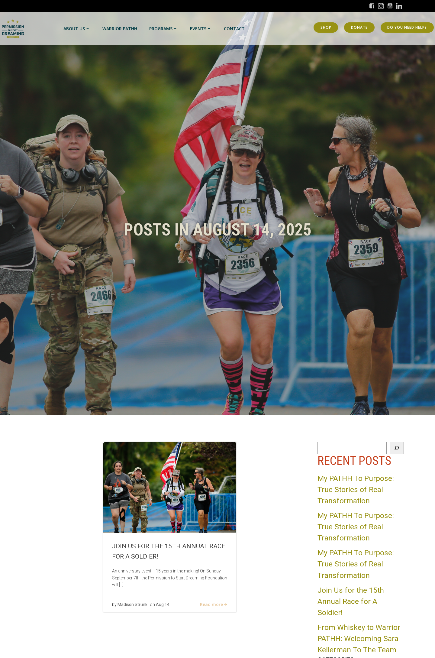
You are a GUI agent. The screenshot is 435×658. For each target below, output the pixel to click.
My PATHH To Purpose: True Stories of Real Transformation (355, 489)
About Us (76, 28)
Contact (234, 28)
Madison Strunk (133, 605)
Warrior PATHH (119, 28)
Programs (163, 28)
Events (201, 28)
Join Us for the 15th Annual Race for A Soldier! (350, 601)
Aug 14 (163, 605)
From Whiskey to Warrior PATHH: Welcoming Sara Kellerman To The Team (358, 638)
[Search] (397, 448)
